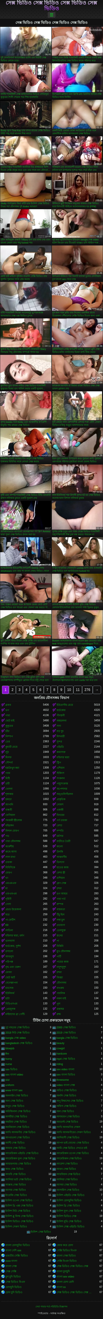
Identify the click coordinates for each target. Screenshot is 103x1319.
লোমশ (60, 804)
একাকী (60, 809)
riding (60, 1064)
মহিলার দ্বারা (63, 757)
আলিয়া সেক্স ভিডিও (67, 1179)
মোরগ (8, 872)
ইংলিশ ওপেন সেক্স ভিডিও (18, 1200)
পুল (58, 1003)
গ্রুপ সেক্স (61, 883)
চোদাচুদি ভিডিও (13, 1287)
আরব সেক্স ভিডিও (66, 1169)
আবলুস (9, 956)
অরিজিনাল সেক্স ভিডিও (17, 1111)
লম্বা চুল (61, 919)
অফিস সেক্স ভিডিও (67, 1106)
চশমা (59, 888)
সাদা (59, 725)
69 (6, 925)
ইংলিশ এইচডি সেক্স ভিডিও (70, 1195)
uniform (9, 1085)
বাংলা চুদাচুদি (63, 1271)
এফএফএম (11, 893)
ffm (7, 1053)
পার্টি (59, 956)
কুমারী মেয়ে (11, 746)
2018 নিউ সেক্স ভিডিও (17, 1032)
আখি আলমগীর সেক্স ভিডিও (20, 1132)
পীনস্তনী (61, 715)
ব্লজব (8, 704)
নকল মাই (61, 998)
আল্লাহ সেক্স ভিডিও (15, 1184)
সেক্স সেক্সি (10, 1271)
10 (69, 690)
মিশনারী (61, 736)
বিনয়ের (60, 815)
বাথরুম (60, 987)
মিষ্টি (7, 778)
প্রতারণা (61, 925)
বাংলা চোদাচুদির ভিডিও (17, 1245)
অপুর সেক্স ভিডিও (14, 1106)
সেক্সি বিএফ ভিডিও (67, 1260)
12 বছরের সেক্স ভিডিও (17, 1027)
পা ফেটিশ (10, 919)
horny (8, 1058)
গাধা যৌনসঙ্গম (12, 841)
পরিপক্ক (9, 961)
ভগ (7, 710)
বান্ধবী (8, 809)
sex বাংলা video (14, 1074)
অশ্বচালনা (61, 720)
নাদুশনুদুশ (61, 967)
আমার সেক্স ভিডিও (15, 1148)
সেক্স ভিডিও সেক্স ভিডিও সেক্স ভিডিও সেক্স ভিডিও (51, 5)
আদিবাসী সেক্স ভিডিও (68, 1137)
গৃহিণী (8, 898)
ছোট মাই (9, 720)
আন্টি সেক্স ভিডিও (15, 1142)
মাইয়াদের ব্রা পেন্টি (15, 1014)
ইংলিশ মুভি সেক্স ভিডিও (69, 1221)
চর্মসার (60, 835)
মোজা (8, 972)
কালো (60, 846)
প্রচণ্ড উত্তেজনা (13, 909)
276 (87, 690)
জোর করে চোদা (65, 1245)
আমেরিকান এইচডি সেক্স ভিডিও (22, 1153)
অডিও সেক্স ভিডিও (67, 1090)
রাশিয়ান (61, 877)
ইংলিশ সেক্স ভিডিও (41, 1231)
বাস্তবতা (61, 909)
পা (58, 940)
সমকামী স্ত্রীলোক (13, 820)
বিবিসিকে (10, 867)
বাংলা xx (61, 1287)
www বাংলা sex (13, 1090)
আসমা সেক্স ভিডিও (67, 1184)
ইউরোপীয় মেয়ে (65, 704)
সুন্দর (59, 741)
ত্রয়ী (7, 783)
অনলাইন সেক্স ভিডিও (16, 1095)
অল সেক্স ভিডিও (65, 1111)
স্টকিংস (60, 773)
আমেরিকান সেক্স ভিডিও (69, 1158)
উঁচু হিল (60, 914)
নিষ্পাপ (9, 736)
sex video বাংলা (65, 1069)
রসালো (9, 951)
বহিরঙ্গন (9, 825)
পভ (7, 835)
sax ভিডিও (11, 1069)
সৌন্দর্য (9, 762)
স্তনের (60, 935)
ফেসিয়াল (10, 815)
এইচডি (60, 746)
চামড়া (8, 799)
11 (78, 690)
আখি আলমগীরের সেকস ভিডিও (74, 1132)
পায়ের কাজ (63, 961)
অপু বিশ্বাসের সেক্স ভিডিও (70, 1100)
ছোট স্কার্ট (10, 977)
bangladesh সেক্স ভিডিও (18, 1043)
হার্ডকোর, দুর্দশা (13, 946)
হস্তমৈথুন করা (12, 767)
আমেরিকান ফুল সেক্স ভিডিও (20, 1158)
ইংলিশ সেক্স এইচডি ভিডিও (70, 1226)
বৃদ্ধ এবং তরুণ (12, 967)
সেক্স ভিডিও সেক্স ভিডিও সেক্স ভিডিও (75, 1292)
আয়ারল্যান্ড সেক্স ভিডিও (18, 1163)
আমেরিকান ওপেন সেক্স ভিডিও (73, 1153)
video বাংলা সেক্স (66, 1085)
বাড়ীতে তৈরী (63, 841)
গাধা (7, 715)
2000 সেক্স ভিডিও (66, 1027)
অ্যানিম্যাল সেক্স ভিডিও (17, 1127)
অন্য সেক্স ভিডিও (14, 1100)
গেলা (8, 904)
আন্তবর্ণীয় (62, 856)
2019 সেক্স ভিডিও (66, 1032)
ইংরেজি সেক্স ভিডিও (16, 1195)
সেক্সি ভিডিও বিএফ (67, 1250)
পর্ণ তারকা (62, 820)
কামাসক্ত (61, 752)
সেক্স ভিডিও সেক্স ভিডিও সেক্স (72, 1266)
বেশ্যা (59, 825)
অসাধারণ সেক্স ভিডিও (68, 1116)
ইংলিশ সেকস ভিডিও (16, 1226)
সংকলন (61, 778)
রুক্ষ (59, 1014)
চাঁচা (7, 731)
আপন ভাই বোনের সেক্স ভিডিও (73, 1142)
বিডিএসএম (11, 1003)
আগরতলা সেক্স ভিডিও (17, 1137)
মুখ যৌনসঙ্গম (63, 951)
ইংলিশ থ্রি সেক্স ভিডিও (68, 1205)
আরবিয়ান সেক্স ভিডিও (69, 1174)
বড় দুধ (60, 731)
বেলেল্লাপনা (11, 982)
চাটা (7, 998)
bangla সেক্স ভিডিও (67, 1037)
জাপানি (9, 804)
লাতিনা (9, 930)
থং (6, 877)
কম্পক (60, 904)
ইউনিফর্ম (9, 993)
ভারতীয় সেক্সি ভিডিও (16, 1255)
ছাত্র (7, 914)
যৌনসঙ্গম (61, 982)
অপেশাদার (62, 788)
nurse (8, 1064)
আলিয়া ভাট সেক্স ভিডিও (18, 1179)
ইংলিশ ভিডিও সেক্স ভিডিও (19, 1221)
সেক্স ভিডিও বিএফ (15, 1281)
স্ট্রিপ (59, 762)
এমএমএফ (10, 883)
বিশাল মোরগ (12, 830)
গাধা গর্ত (61, 898)
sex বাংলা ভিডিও (66, 1074)
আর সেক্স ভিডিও (14, 1169)
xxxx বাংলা (11, 1260)
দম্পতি (60, 830)
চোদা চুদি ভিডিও (13, 1292)
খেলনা (8, 788)
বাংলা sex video (65, 1276)
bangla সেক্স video (15, 1037)
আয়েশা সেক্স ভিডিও (67, 1163)
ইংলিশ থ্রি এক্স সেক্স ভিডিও (19, 1205)
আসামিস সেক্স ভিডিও (68, 1189)
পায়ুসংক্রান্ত (62, 783)
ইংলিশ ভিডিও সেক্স (67, 1216)
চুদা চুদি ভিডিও (13, 1276)
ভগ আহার (62, 893)
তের (7, 741)
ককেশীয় (9, 846)
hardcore (62, 1053)
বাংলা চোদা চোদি (65, 1281)
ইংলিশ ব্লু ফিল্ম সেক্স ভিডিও (19, 1216)
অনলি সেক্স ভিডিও (66, 1095)
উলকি (60, 851)
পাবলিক (61, 993)
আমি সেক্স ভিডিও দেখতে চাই (72, 1148)
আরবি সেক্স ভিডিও (15, 1174)
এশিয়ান (60, 767)
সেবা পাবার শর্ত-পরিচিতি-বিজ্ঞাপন (51, 1306)
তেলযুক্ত (61, 930)
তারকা (8, 862)
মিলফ (8, 757)
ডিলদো (60, 862)
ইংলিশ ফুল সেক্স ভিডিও (69, 1210)
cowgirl (61, 1048)
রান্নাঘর (60, 1008)
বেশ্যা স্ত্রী (61, 872)
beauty (60, 1043)
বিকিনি (60, 946)
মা (6, 888)
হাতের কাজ (63, 867)
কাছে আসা (11, 851)
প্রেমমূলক (10, 1008)
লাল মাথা (10, 856)
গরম (7, 773)
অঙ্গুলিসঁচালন (65, 794)
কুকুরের (9, 725)
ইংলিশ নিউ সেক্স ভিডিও (17, 1210)
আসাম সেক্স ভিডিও (15, 1189)
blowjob (9, 1048)
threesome (63, 1079)
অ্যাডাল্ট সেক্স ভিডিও (67, 1121)
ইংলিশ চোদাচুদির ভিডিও (69, 1200)
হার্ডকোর (61, 710)
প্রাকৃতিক (61, 799)
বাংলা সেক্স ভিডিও (66, 1255)
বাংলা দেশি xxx (13, 1250)
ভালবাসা (10, 940)
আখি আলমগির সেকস (68, 1127)
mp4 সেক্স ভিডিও (66, 1058)
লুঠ (7, 752)
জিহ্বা (60, 977)
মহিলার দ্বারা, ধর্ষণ (14, 935)
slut (7, 1079)
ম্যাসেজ (9, 987)
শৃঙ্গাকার (9, 794)
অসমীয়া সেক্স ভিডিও (16, 1116)
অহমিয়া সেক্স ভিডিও (16, 1121)
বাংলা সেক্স (11, 1266)
